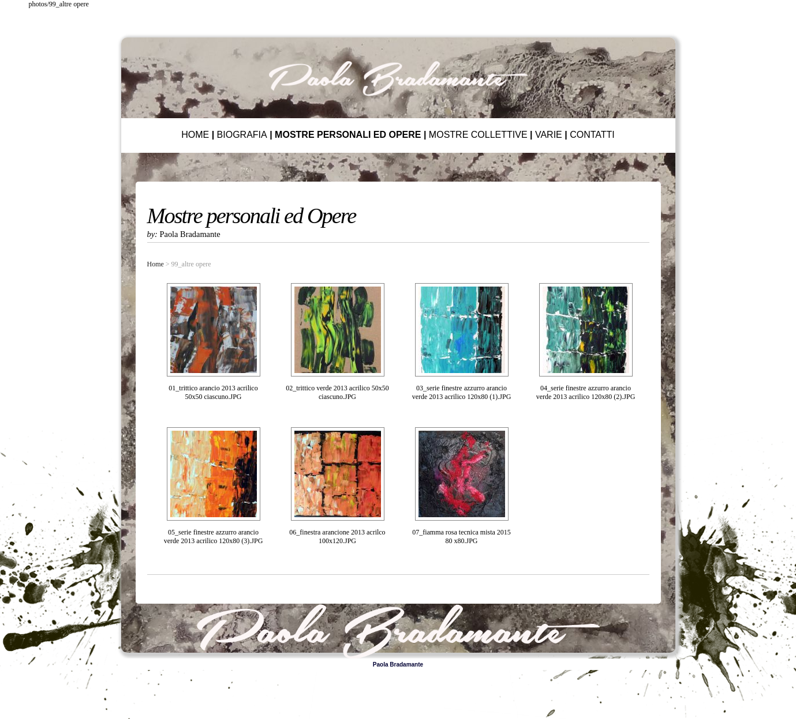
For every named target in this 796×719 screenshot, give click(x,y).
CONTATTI (592, 135)
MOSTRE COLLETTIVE (478, 135)
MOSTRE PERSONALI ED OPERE (348, 135)
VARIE (548, 135)
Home (155, 264)
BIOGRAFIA (242, 135)
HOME (195, 135)
